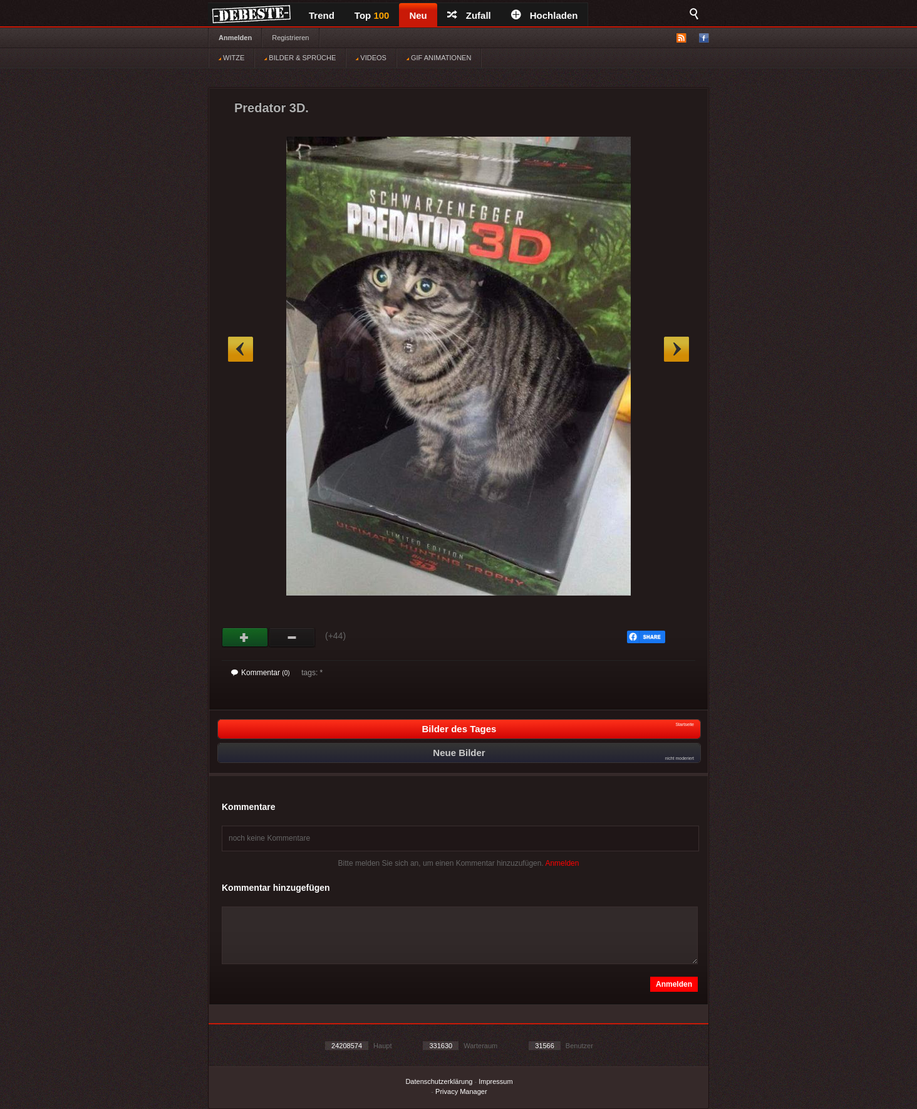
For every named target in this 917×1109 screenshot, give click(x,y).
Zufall (469, 15)
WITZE (231, 57)
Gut (245, 638)
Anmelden (235, 37)
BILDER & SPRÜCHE (300, 57)
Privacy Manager (461, 1091)
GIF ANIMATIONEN (439, 57)
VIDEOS (371, 57)
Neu (418, 15)
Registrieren (290, 37)
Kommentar (260, 672)
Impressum (495, 1081)
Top (372, 15)
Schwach (292, 638)
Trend (321, 15)
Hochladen (544, 15)
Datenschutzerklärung (438, 1081)
